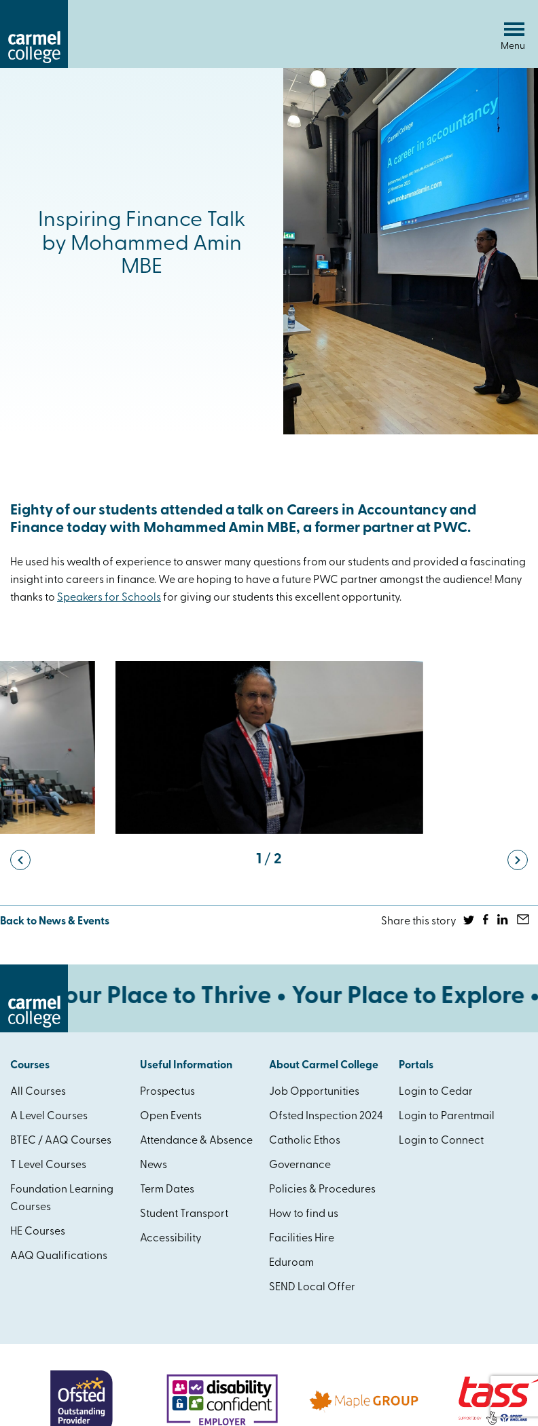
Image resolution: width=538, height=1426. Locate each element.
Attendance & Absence (196, 1141)
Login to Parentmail (447, 1116)
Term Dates (167, 1189)
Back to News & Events (54, 921)
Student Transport (184, 1214)
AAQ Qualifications (58, 1256)
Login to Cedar (436, 1092)
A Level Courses (49, 1116)
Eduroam (291, 1263)
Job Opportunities (314, 1092)
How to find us (303, 1214)
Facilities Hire (301, 1238)
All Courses (38, 1092)
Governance (300, 1165)
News (153, 1165)
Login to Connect (441, 1141)
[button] (20, 860)
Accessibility (171, 1238)
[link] (109, 598)
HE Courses (37, 1231)
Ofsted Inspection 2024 (326, 1116)
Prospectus (167, 1092)
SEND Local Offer (312, 1287)
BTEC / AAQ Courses (60, 1141)
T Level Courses (48, 1165)
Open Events (171, 1116)
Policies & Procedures (322, 1189)
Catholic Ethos (304, 1141)
